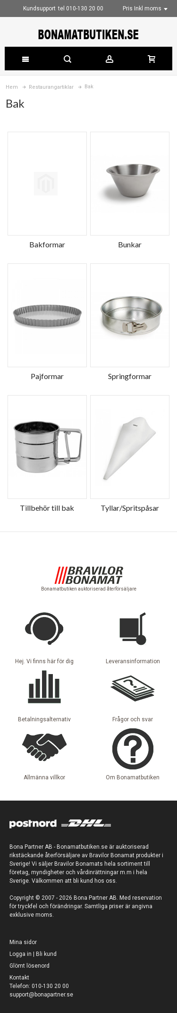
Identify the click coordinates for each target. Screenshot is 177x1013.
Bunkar (130, 244)
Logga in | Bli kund (33, 954)
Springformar (130, 375)
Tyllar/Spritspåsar (130, 507)
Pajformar (47, 375)
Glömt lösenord (29, 965)
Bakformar (47, 244)
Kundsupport (39, 8)
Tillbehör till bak (47, 507)
